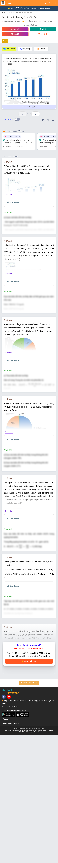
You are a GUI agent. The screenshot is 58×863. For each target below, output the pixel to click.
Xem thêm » (9, 195)
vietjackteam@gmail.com (16, 839)
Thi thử (41, 48)
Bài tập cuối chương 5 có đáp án (23, 12)
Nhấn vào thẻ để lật (29, 107)
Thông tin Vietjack (10, 852)
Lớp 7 (3, 12)
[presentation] (15, 246)
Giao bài (15, 34)
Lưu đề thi (43, 34)
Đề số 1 (5, 41)
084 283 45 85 (12, 835)
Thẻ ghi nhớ (9, 48)
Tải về (43, 29)
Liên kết (6, 848)
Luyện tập (25, 48)
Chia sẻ (15, 29)
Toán (8, 12)
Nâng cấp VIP (29, 790)
